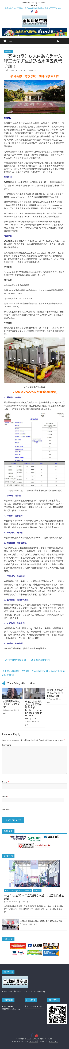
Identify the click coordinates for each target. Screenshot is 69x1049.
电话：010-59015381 (33, 1006)
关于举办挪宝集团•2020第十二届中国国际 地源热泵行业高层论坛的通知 (33, 673)
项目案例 (8, 51)
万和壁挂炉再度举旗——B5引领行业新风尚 (26, 659)
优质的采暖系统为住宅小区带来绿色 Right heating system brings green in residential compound (33, 710)
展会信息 (28, 890)
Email (5, 796)
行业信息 (37, 890)
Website (6, 809)
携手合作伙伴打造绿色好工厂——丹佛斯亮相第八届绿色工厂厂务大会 (33, 8)
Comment (6, 745)
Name (5, 782)
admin (20, 70)
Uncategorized (16, 890)
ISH (6, 890)
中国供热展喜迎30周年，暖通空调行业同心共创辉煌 (41, 921)
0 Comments (30, 70)
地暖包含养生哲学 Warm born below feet (55, 693)
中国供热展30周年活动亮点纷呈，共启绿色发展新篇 (34, 897)
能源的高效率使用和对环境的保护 (11, 704)
